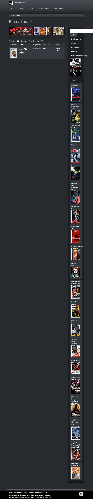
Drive (73, 166)
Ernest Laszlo (15, 15)
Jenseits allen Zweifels (74, 342)
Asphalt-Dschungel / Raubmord (75, 445)
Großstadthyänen (77, 246)
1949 (44, 49)
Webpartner (75, 43)
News (13, 8)
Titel (21, 45)
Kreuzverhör (75, 360)
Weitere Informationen (44, 498)
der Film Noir (20, 3)
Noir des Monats (43, 8)
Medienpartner (76, 39)
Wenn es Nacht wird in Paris (75, 107)
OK (81, 494)
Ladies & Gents (60, 8)
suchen (73, 35)
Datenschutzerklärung (76, 56)
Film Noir (22, 8)
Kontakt (74, 51)
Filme (31, 8)
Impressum (75, 47)
